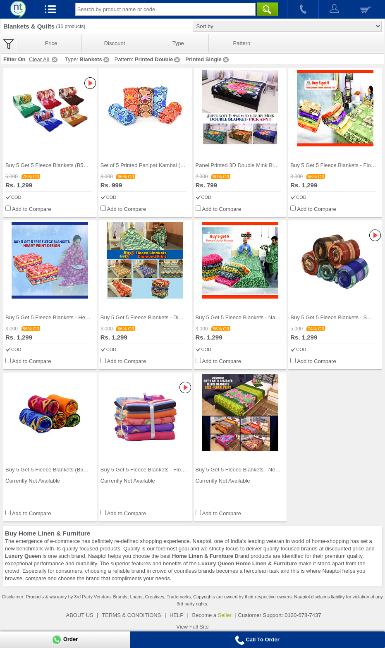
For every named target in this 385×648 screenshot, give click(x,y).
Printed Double (158, 59)
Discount (114, 43)
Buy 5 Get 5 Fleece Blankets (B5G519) (51, 165)
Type (178, 43)
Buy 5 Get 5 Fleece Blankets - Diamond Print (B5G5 (162, 317)
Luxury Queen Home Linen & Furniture (247, 563)
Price (51, 43)
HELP (177, 615)
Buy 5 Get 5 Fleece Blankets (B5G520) (51, 469)
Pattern (241, 43)
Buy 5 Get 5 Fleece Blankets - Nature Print (246, 317)
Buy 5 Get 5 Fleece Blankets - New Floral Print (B (254, 469)
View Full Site (192, 627)
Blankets (95, 59)
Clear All (44, 59)
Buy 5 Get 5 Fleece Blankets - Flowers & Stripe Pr (160, 469)
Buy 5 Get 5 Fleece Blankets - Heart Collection (61, 317)
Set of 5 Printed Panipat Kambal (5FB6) (147, 165)
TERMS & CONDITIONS (131, 615)
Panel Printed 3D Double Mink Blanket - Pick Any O (257, 165)
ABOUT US (79, 615)
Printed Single (207, 59)
